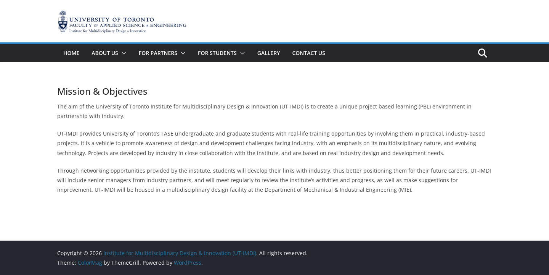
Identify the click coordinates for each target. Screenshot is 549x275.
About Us (105, 53)
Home (71, 53)
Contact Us (308, 53)
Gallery (268, 53)
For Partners (158, 53)
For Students (217, 53)
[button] (122, 53)
